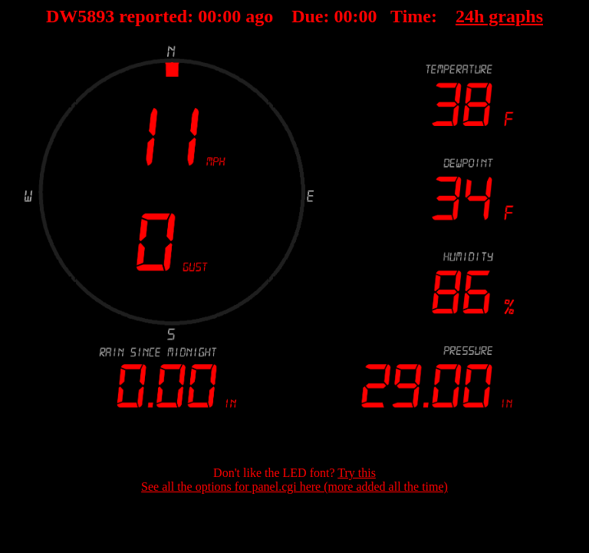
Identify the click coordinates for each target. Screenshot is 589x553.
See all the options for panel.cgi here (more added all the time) (294, 486)
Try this (356, 472)
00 (207, 16)
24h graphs (499, 16)
